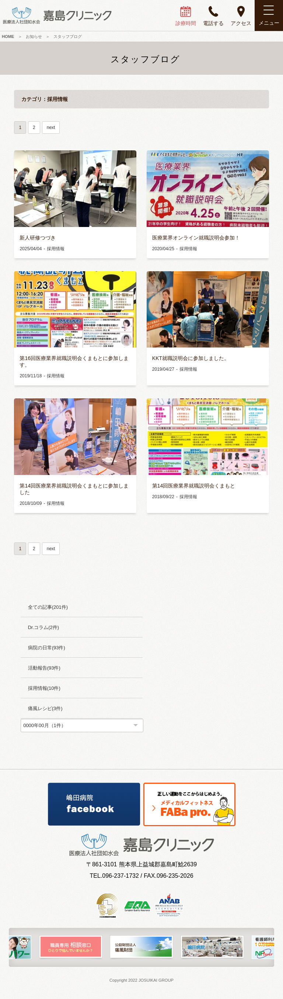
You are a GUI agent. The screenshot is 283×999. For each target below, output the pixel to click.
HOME (8, 36)
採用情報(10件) (44, 688)
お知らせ (34, 36)
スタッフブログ (67, 36)
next (51, 127)
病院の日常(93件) (46, 647)
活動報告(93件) (44, 668)
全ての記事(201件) (48, 607)
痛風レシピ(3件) (45, 708)
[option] (70, 947)
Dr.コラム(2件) (43, 627)
